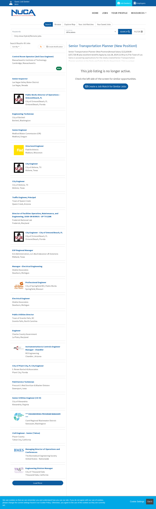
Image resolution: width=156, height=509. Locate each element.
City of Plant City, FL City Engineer (28, 365)
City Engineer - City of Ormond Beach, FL (44, 232)
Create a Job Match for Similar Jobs (105, 86)
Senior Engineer (19, 130)
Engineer (16, 330)
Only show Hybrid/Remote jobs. (28, 36)
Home (95, 12)
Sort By (15, 47)
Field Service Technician (23, 382)
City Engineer (31, 163)
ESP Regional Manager (22, 250)
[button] (138, 31)
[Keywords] (38, 31)
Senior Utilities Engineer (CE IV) (26, 398)
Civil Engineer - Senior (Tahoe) (26, 433)
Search (48, 24)
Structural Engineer (34, 146)
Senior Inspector (20, 78)
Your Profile (120, 12)
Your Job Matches (86, 24)
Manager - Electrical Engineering (27, 266)
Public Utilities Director (23, 314)
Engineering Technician (23, 114)
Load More (37, 483)
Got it (149, 501)
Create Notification (54, 47)
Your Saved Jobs (104, 24)
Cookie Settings (137, 501)
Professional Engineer (35, 282)
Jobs (105, 12)
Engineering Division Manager (39, 468)
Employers (139, 3)
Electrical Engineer (21, 298)
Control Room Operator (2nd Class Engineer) (33, 56)
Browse (58, 24)
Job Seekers (124, 3)
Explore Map (69, 24)
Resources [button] (138, 12)
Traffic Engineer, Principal (24, 197)
